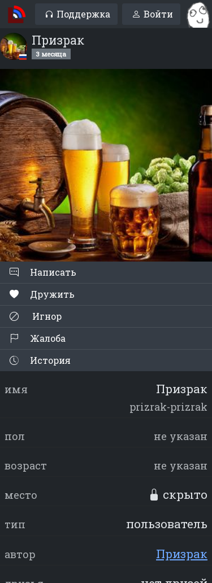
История (40, 360)
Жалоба (38, 338)
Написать (43, 272)
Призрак (181, 554)
